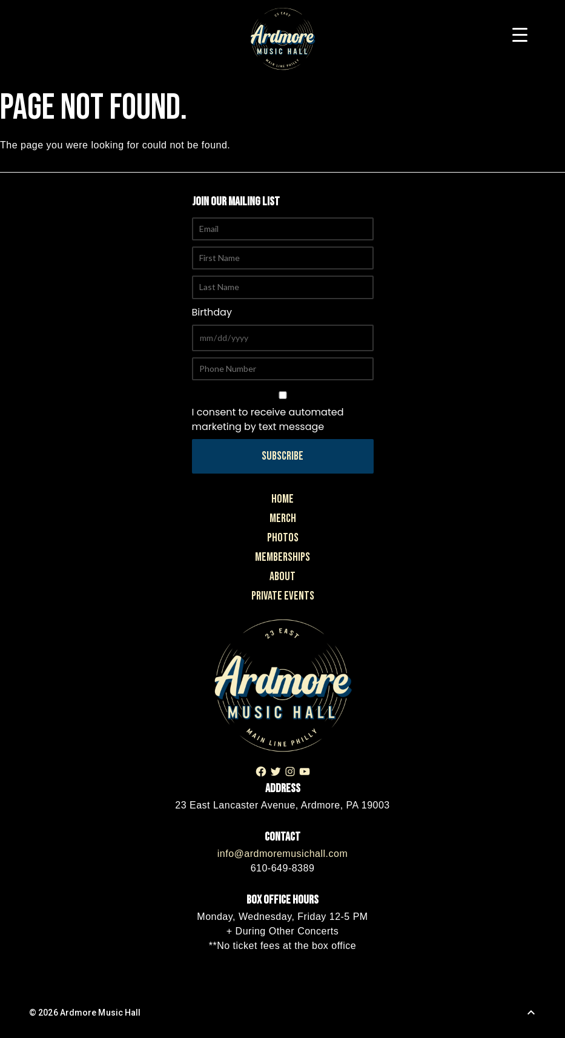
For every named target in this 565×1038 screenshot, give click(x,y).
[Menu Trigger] (520, 34)
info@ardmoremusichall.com (282, 853)
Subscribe (282, 456)
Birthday (212, 312)
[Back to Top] (531, 1012)
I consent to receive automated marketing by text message (283, 412)
